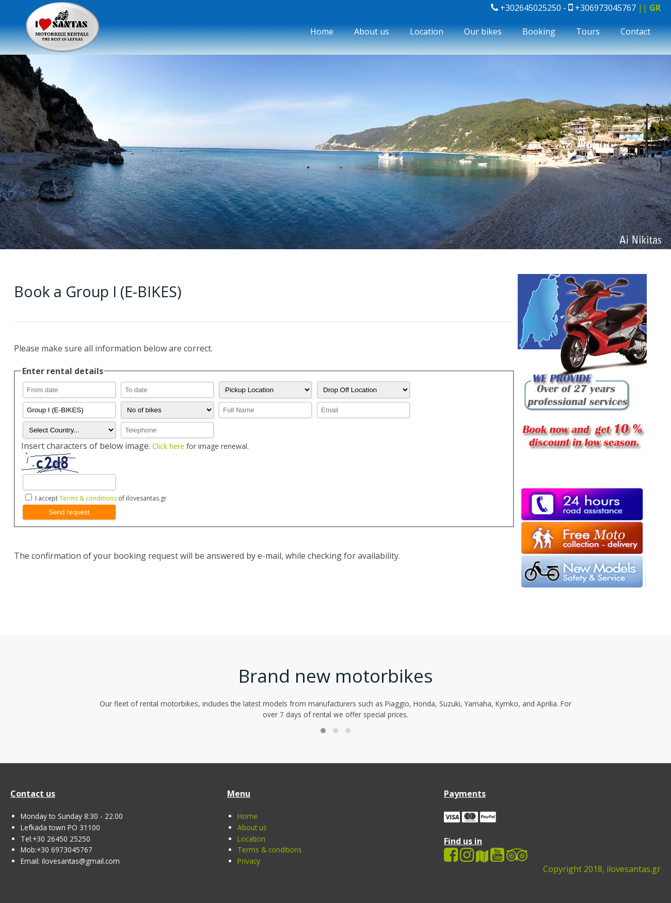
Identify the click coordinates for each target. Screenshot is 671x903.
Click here (169, 446)
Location (426, 31)
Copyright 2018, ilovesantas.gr (602, 869)
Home (321, 31)
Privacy (248, 861)
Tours (588, 31)
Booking (538, 31)
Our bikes (483, 31)
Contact (635, 31)
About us (371, 31)
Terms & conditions (88, 498)
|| (649, 7)
